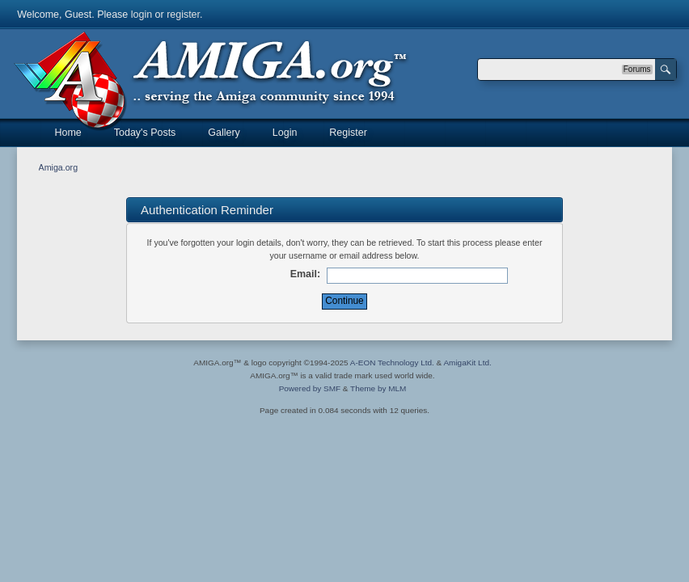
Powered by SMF (309, 388)
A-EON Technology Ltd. (392, 362)
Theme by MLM (378, 388)
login (141, 14)
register (183, 14)
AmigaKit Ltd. (467, 362)
